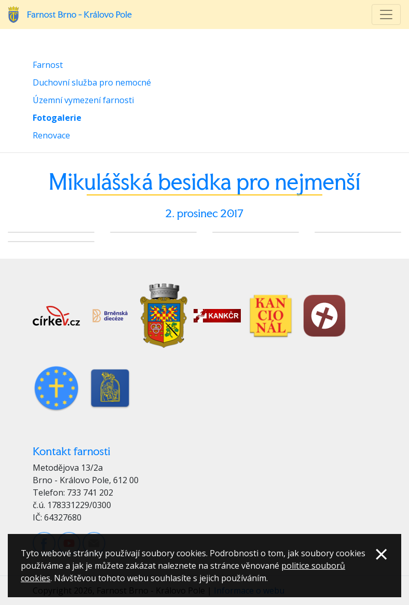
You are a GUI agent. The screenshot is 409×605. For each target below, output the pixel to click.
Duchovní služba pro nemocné (92, 82)
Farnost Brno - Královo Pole (79, 14)
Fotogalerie (57, 117)
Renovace (51, 135)
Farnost (48, 65)
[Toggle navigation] (386, 14)
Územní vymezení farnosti (83, 100)
